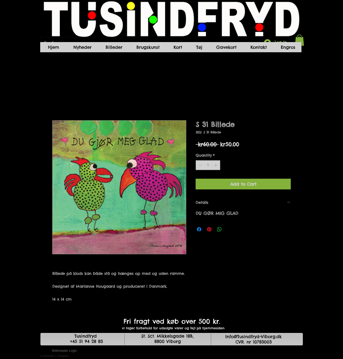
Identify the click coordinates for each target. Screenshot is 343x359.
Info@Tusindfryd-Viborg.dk (253, 336)
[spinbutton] (208, 165)
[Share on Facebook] (199, 229)
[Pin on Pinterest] (209, 229)
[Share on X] (229, 229)
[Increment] (216, 165)
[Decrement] (199, 165)
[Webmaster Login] (64, 351)
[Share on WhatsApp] (219, 229)
